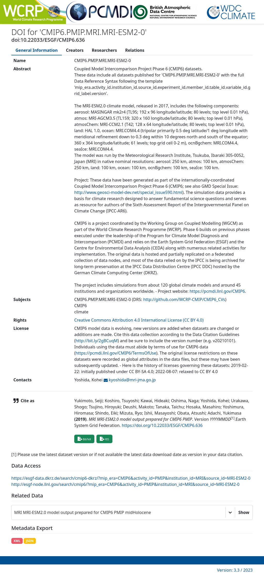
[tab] (36, 50)
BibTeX (84, 438)
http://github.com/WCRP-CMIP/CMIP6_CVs (184, 299)
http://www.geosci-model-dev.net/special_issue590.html (128, 192)
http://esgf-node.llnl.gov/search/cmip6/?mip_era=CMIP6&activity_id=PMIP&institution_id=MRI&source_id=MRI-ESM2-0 (125, 484)
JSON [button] (30, 541)
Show (243, 512)
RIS (104, 438)
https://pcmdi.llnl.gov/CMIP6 (217, 291)
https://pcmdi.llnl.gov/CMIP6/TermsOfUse (116, 353)
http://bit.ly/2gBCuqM (97, 340)
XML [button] (17, 541)
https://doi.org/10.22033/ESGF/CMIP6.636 (162, 425)
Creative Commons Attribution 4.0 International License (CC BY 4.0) (139, 320)
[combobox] (14, 512)
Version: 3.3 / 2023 (235, 570)
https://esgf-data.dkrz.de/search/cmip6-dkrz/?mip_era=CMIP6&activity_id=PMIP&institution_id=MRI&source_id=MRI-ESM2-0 (130, 478)
